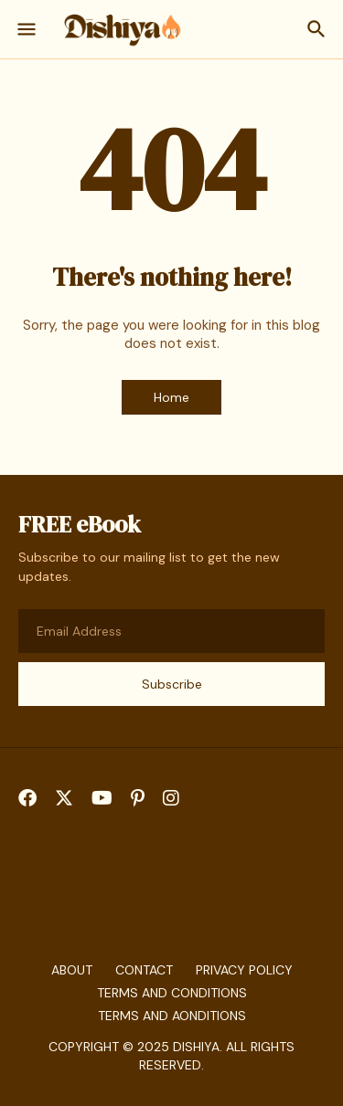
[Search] (319, 29)
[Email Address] (171, 631)
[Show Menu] (25, 29)
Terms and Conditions (172, 993)
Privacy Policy (244, 970)
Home (171, 397)
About (71, 970)
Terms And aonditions (172, 1015)
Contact (144, 970)
